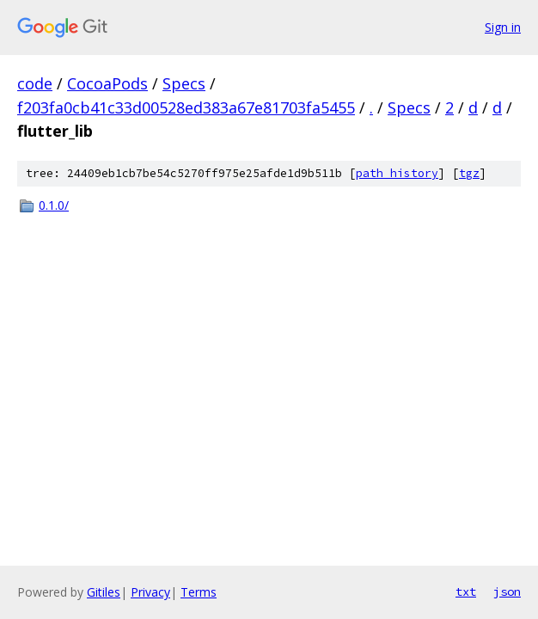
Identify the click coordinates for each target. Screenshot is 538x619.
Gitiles (103, 592)
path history (397, 173)
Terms (198, 592)
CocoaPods (107, 83)
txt (465, 591)
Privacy (150, 592)
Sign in (503, 27)
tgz (469, 173)
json (507, 591)
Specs (183, 83)
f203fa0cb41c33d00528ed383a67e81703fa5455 (186, 107)
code (34, 83)
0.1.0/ (54, 205)
